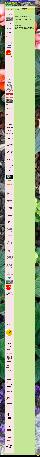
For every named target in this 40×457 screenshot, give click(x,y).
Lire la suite (9, 349)
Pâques (9, 180)
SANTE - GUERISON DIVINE (9, 94)
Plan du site (12, 454)
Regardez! (9, 417)
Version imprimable (8, 454)
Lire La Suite (9, 391)
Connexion (33, 454)
